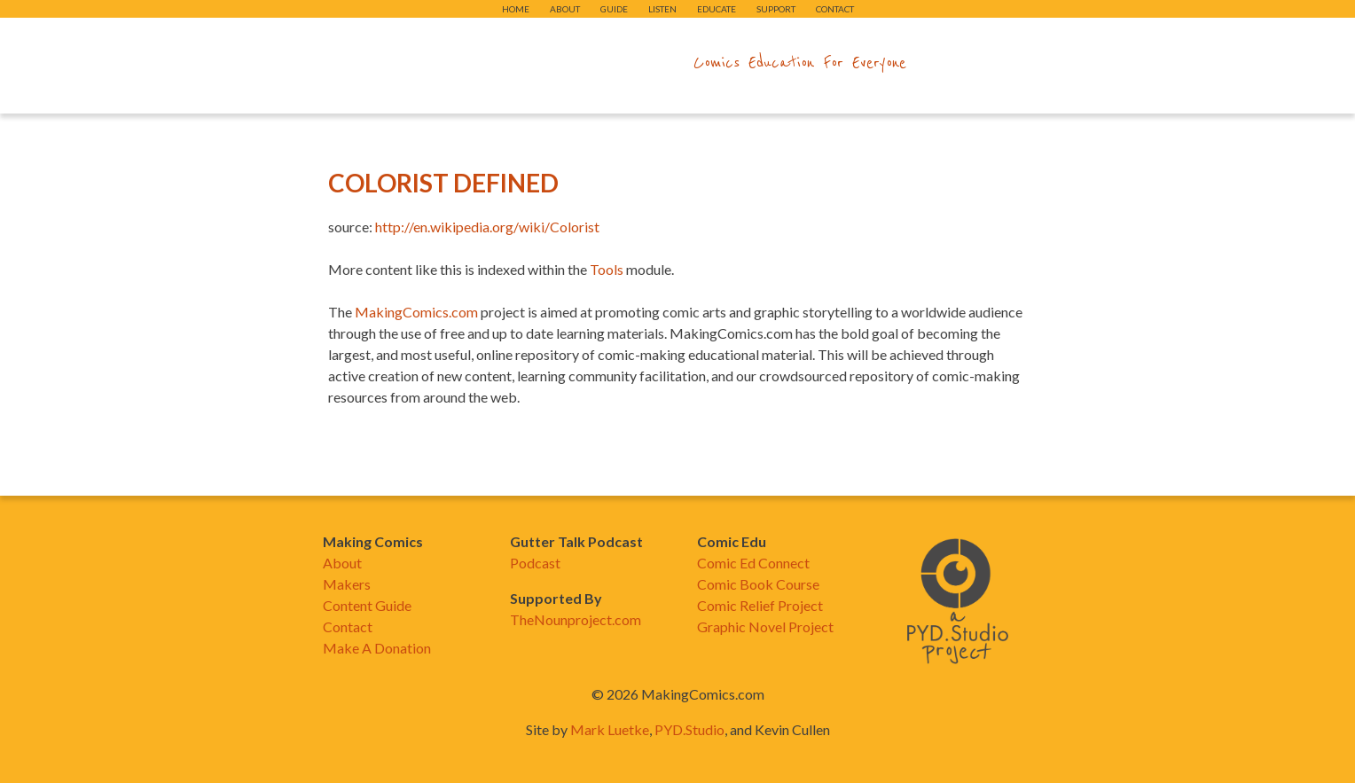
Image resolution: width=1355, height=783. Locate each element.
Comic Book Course (758, 584)
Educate (716, 9)
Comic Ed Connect (753, 562)
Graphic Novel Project (765, 626)
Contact (835, 9)
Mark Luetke (609, 729)
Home (515, 9)
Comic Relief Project (760, 605)
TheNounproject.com (575, 619)
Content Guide (367, 605)
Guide (614, 9)
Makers (347, 584)
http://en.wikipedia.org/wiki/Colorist (487, 226)
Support (775, 9)
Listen (662, 9)
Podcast (535, 562)
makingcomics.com (574, 63)
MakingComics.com (416, 311)
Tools (606, 269)
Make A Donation (377, 647)
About (565, 9)
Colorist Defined (443, 183)
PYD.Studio (689, 729)
